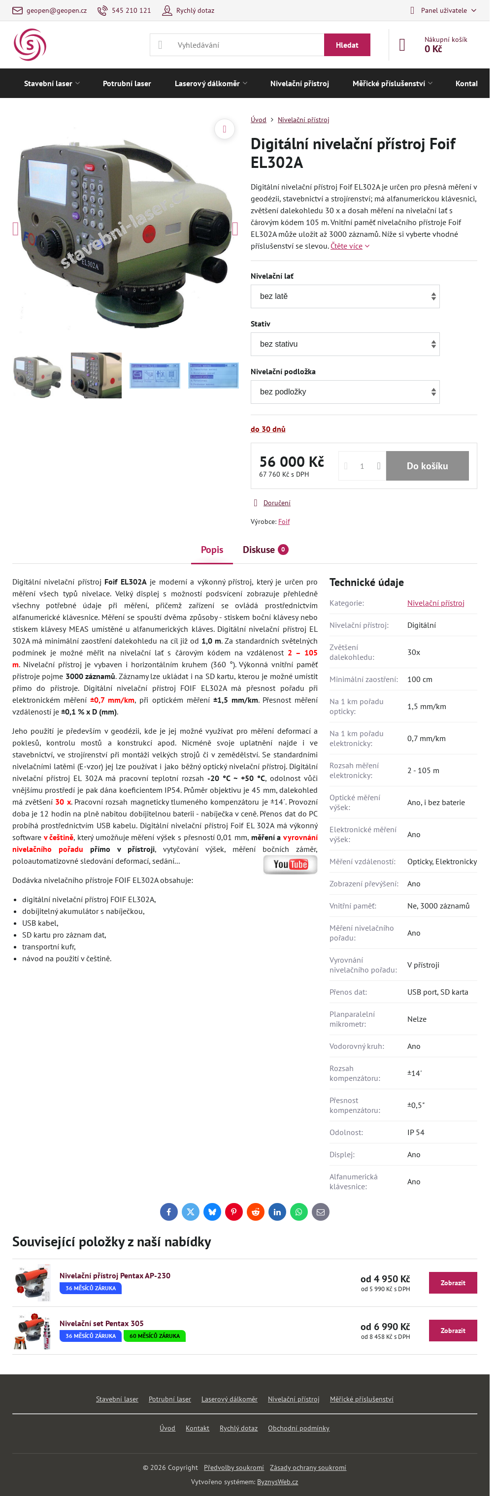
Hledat (347, 45)
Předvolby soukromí (234, 1467)
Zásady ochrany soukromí (308, 1467)
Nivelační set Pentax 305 (102, 1323)
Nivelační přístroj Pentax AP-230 (115, 1275)
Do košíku (427, 465)
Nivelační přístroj (435, 603)
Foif (284, 521)
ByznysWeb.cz (277, 1481)
